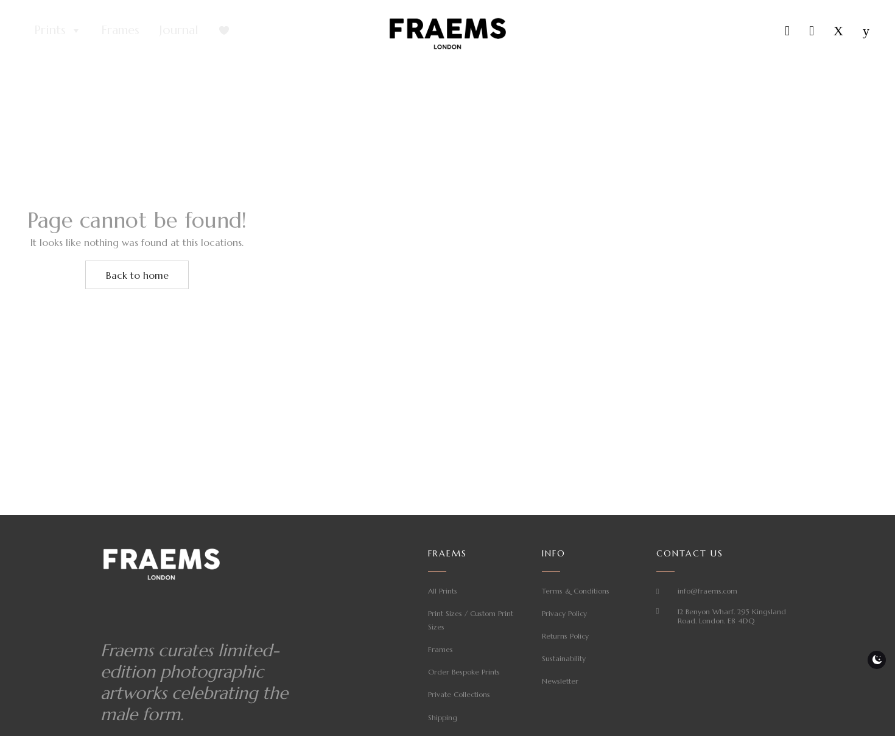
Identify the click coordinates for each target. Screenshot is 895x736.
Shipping (442, 717)
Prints (58, 30)
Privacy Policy (564, 613)
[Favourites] (224, 30)
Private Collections (459, 694)
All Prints (442, 590)
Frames (120, 30)
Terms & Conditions (575, 590)
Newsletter (560, 680)
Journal (178, 30)
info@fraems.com (707, 590)
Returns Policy (565, 635)
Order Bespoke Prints (464, 671)
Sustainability (564, 658)
